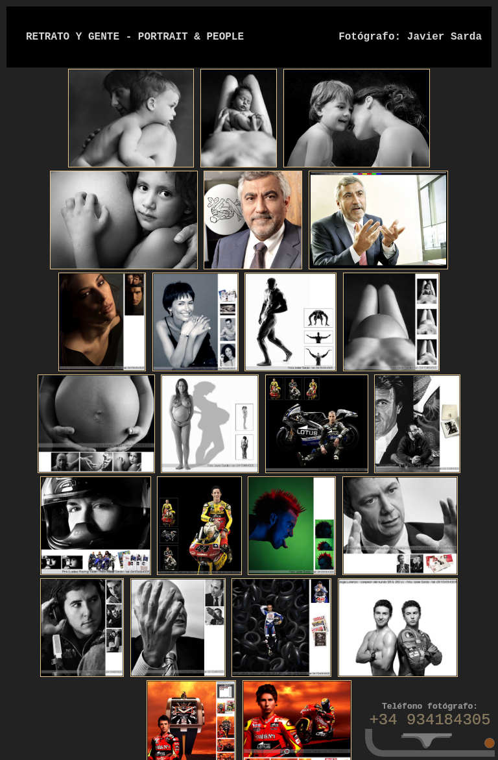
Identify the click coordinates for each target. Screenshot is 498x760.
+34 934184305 (429, 720)
